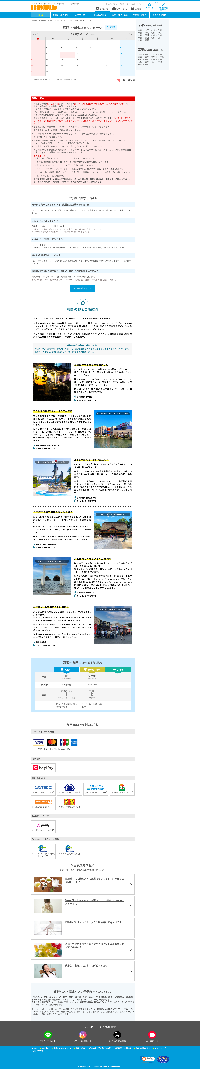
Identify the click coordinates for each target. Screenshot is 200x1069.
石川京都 (143, 59)
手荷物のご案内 (139, 15)
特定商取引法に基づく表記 (100, 1048)
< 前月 (35, 34)
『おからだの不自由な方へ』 (110, 261)
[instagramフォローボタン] (83, 1035)
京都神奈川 (157, 33)
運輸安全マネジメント (62, 1048)
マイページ (149, 6)
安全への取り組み (134, 4)
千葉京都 (156, 54)
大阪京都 (143, 62)
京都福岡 (143, 40)
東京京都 (143, 57)
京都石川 (143, 35)
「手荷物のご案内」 (70, 109)
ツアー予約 (119, 8)
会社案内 (45, 1048)
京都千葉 (156, 30)
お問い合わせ (37, 1051)
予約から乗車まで (60, 15)
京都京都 (156, 35)
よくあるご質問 (159, 15)
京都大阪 (143, 38)
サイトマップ (160, 1048)
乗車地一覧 (80, 15)
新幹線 (136, 8)
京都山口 (156, 38)
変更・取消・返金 (120, 15)
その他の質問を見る (82, 288)
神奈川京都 (157, 57)
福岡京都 (143, 64)
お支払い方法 (100, 15)
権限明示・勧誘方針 (123, 1048)
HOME (40, 15)
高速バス (102, 8)
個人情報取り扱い (143, 1048)
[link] (147, 1059)
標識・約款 (80, 1048)
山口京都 (156, 62)
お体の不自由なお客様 (115, 4)
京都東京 (143, 33)
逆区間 (110, 27)
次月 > (129, 34)
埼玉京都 (143, 54)
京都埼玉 (143, 30)
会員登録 (163, 7)
